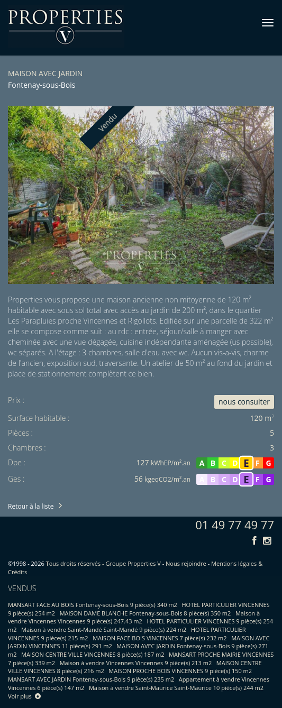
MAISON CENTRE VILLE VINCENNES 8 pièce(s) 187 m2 (92, 654)
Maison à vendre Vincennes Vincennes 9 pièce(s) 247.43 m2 (134, 617)
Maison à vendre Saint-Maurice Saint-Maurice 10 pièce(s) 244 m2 (176, 688)
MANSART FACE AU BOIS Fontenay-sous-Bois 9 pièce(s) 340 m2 (92, 605)
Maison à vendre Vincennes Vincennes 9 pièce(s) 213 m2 (136, 663)
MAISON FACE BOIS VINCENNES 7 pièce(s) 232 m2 (159, 638)
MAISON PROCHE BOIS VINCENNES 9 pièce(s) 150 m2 (180, 671)
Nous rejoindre (186, 563)
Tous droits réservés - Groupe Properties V (103, 563)
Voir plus (24, 696)
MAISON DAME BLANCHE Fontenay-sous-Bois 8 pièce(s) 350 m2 (145, 613)
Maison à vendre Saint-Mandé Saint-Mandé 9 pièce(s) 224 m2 (103, 629)
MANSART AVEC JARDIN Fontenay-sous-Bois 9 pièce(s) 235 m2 (91, 679)
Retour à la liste (30, 506)
